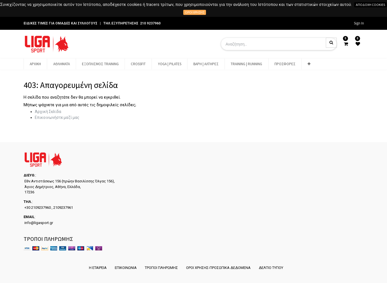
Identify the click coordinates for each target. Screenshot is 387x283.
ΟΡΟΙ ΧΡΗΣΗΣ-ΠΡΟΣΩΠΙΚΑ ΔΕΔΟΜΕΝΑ (218, 268)
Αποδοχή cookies (370, 5)
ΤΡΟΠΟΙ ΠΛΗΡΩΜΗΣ (161, 268)
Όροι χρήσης (194, 12)
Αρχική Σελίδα (48, 111)
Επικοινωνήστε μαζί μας (57, 117)
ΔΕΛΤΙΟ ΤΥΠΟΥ (272, 268)
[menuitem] (35, 64)
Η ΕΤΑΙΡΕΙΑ (96, 268)
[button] (308, 64)
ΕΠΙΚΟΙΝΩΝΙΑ (125, 268)
